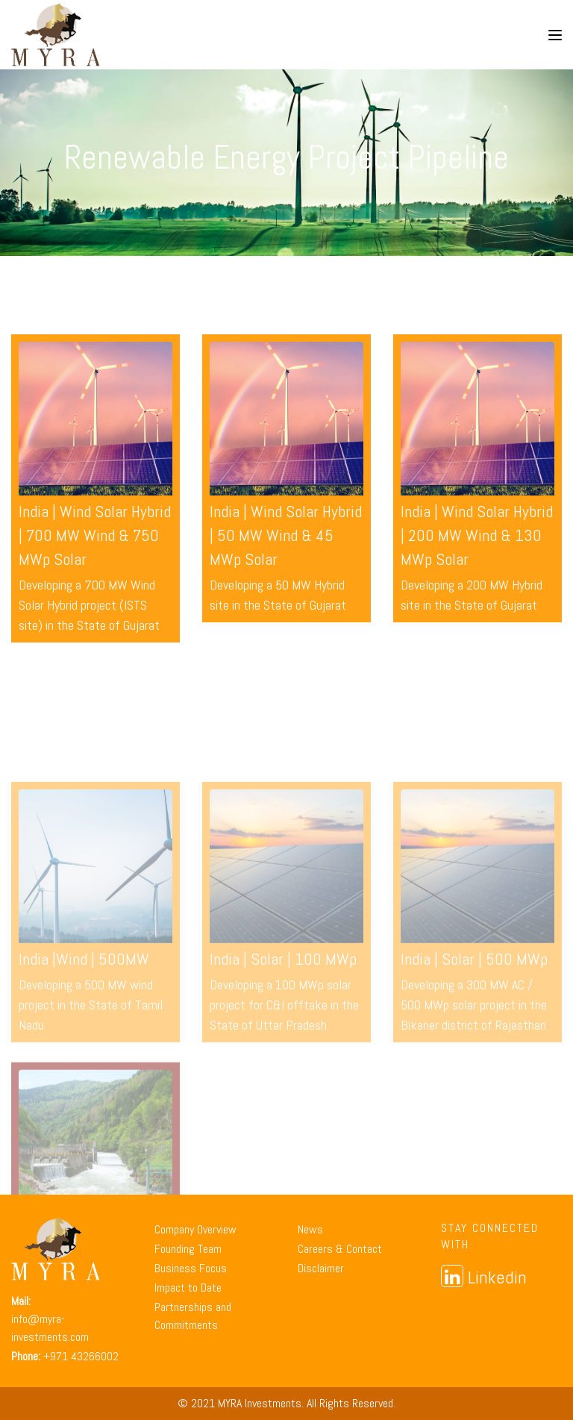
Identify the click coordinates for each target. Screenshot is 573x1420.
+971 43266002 (81, 1356)
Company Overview (195, 1229)
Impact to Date (188, 1287)
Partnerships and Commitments (192, 1316)
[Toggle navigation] (555, 35)
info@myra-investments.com (50, 1328)
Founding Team (188, 1249)
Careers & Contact (340, 1249)
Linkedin (484, 1277)
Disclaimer (321, 1268)
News (310, 1229)
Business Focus (190, 1268)
